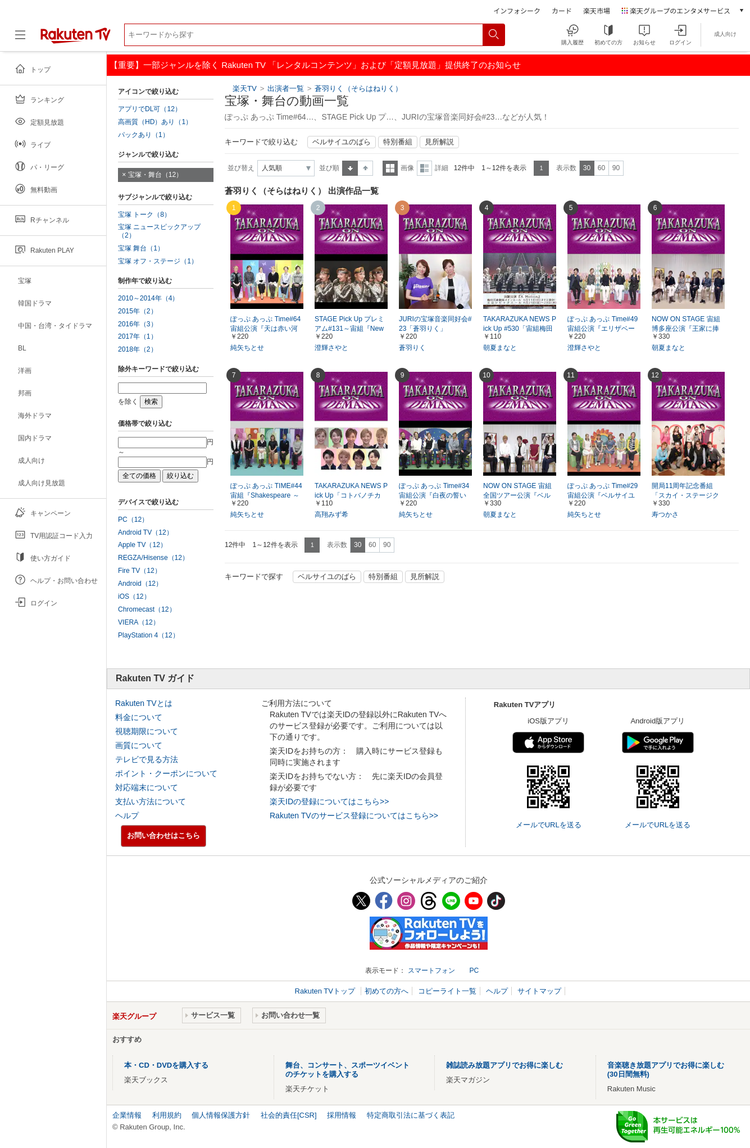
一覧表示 (390, 168)
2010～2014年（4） (148, 298)
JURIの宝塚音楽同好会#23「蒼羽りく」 (435, 323)
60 (601, 168)
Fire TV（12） (139, 571)
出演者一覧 (285, 88)
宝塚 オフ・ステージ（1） (158, 261)
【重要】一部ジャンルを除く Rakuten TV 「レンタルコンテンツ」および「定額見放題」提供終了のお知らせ (315, 65)
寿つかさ (665, 514)
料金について (138, 717)
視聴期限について (146, 731)
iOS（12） (134, 596)
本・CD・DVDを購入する (166, 1065)
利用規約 (166, 1115)
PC (474, 970)
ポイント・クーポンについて (166, 773)
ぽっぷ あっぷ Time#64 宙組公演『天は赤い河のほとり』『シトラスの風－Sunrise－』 (265, 329)
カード (562, 10)
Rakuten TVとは (143, 703)
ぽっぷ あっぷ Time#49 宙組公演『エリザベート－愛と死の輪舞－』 (602, 328)
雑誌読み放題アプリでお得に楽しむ (504, 1065)
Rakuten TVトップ (326, 991)
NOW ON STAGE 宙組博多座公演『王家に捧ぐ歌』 (686, 328)
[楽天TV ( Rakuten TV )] (75, 39)
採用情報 (341, 1115)
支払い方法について (150, 801)
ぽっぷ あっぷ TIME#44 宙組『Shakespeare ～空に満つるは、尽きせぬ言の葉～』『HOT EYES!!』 (266, 496)
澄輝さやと (331, 348)
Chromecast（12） (147, 609)
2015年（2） (137, 311)
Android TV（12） (145, 532)
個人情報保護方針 (221, 1115)
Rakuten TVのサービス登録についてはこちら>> (354, 815)
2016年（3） (137, 324)
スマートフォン (431, 970)
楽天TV (245, 88)
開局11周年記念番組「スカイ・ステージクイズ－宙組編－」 (685, 495)
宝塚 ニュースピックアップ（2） (159, 231)
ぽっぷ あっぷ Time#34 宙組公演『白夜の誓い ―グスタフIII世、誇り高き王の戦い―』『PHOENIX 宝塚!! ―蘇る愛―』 (434, 496)
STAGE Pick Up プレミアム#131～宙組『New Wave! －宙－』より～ (349, 328)
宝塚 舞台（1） (141, 248)
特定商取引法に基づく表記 (410, 1115)
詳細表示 (424, 168)
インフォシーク (516, 10)
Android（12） (140, 583)
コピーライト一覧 (447, 991)
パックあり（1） (143, 135)
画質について (138, 745)
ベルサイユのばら (341, 142)
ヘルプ (127, 815)
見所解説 (439, 142)
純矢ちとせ (247, 348)
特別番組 (397, 142)
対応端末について (146, 787)
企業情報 (127, 1115)
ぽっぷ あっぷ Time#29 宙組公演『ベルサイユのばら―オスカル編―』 (602, 496)
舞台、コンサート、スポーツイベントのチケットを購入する (347, 1069)
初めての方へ (386, 991)
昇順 (350, 168)
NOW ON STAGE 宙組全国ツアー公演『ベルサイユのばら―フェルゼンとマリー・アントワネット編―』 (517, 496)
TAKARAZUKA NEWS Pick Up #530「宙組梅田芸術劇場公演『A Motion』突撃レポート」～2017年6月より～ (519, 329)
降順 (365, 168)
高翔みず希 (331, 514)
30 (586, 168)
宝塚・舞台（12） (155, 175)
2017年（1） (137, 336)
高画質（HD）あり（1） (155, 122)
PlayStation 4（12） (148, 635)
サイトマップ (539, 991)
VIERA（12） (139, 622)
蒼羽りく (412, 348)
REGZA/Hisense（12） (153, 558)
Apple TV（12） (142, 545)
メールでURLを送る (548, 825)
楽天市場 (596, 10)
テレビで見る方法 (146, 759)
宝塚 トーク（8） (144, 214)
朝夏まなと (500, 348)
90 (616, 168)
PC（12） (133, 519)
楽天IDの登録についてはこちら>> (329, 801)
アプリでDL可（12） (149, 109)
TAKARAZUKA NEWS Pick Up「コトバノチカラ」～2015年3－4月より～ (351, 496)
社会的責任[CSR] (289, 1115)
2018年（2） (137, 349)
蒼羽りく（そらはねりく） (358, 88)
